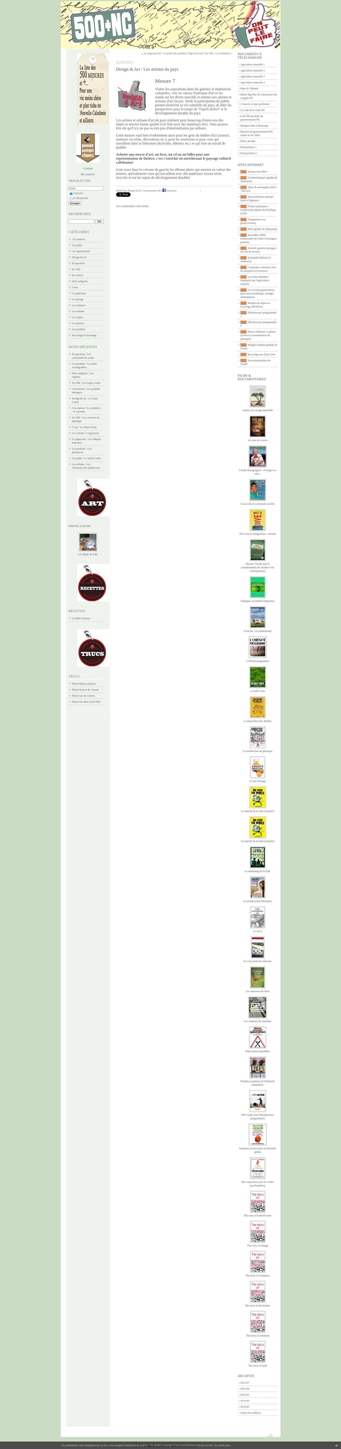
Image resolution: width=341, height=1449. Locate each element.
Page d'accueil (195, 53)
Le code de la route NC (252, 110)
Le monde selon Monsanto (257, 901)
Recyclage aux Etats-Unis (261, 354)
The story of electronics (257, 1305)
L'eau (75, 287)
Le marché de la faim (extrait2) (257, 841)
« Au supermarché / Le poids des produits (164, 53)
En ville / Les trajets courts (86, 382)
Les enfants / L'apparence (85, 433)
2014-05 (244, 1394)
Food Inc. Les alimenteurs (257, 631)
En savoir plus (222, 1445)
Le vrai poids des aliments (258, 961)
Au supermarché (81, 251)
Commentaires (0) (152, 190)
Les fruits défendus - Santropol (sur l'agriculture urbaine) (255, 280)
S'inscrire (76, 193)
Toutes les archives (250, 1412)
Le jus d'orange (257, 781)
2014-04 (244, 1400)
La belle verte (257, 691)
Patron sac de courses (83, 695)
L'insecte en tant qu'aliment (255, 104)
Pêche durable (248, 141)
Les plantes (78, 323)
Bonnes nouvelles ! (258, 171)
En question (78, 263)
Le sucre (257, 931)
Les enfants (78, 311)
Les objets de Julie (88, 554)
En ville (76, 269)
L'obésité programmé (257, 661)
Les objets (77, 317)
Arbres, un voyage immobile (257, 410)
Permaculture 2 (248, 153)
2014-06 (244, 1388)
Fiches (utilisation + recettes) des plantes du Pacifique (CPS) (258, 210)
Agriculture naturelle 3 (252, 76)
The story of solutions (257, 1335)
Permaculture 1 (248, 147)
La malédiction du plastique (257, 751)
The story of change (257, 1245)
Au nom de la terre (258, 440)
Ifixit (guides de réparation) (262, 229)
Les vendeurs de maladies (257, 1021)
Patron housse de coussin (85, 689)
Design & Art (79, 257)
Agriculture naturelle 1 (252, 64)
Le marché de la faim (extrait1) (257, 811)
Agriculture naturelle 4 (252, 82)
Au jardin (77, 245)
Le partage (77, 299)
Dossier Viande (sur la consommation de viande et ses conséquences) (257, 567)
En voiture (77, 275)
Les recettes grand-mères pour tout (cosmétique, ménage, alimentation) (257, 293)
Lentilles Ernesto (81, 618)
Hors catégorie (80, 281)
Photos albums (80, 526)
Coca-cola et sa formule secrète (257, 503)
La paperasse (79, 293)
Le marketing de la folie (257, 871)
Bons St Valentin (249, 88)
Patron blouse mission (84, 683)
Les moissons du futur (257, 991)
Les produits (78, 329)
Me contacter (88, 174)
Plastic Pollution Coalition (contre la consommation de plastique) (258, 335)
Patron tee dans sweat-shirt (86, 701)
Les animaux (79, 305)
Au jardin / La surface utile (86, 458)
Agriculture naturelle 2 (252, 70)
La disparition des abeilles (258, 721)
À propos (88, 168)
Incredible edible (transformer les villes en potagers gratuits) (258, 238)
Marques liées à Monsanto (254, 125)
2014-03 (244, 1406)
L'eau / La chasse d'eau (84, 427)
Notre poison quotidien (257, 1051)
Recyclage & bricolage (84, 335)
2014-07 (244, 1382)
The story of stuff (257, 1365)
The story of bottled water (258, 1215)
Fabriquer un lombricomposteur (258, 601)
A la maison (78, 239)
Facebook (169, 190)
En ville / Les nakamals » (218, 53)
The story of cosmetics (258, 1275)
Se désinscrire (79, 198)
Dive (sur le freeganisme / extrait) (258, 533)
